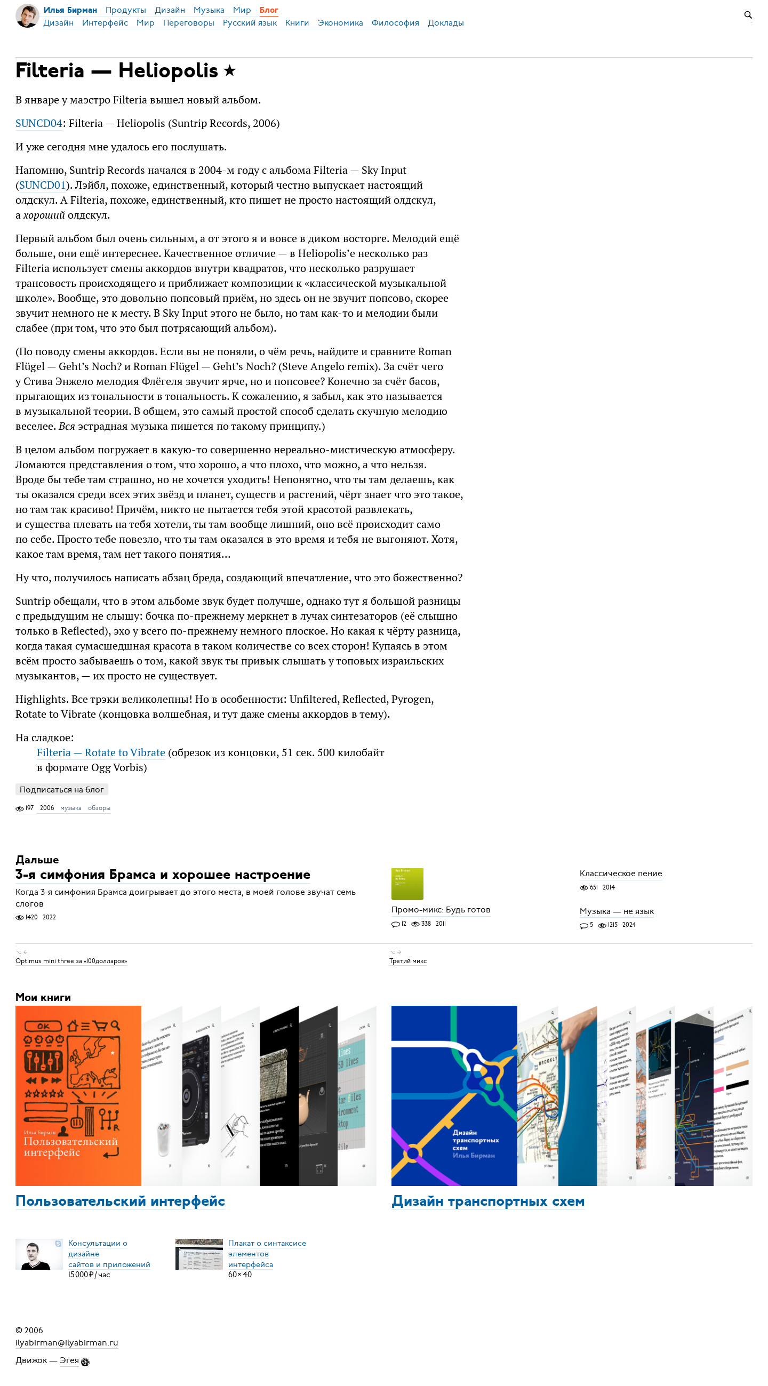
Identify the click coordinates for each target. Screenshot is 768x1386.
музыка (71, 808)
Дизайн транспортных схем (488, 1202)
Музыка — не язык (617, 911)
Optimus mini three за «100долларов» (71, 961)
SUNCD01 (42, 185)
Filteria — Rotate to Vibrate (101, 752)
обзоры (99, 808)
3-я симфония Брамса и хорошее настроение (162, 876)
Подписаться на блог (62, 789)
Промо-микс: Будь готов (441, 910)
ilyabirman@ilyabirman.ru (66, 1342)
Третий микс (408, 961)
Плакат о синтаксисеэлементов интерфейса (267, 1253)
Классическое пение (621, 874)
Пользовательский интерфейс (120, 1202)
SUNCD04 (38, 123)
